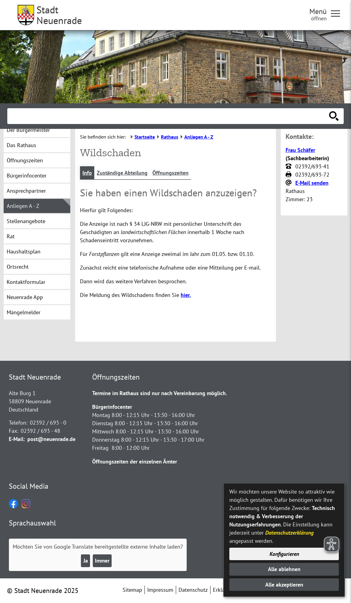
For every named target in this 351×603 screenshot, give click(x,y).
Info (87, 172)
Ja (85, 560)
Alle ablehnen (284, 569)
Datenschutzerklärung (289, 532)
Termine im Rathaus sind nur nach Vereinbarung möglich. (159, 393)
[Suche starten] (334, 116)
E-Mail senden (311, 182)
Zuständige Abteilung (122, 172)
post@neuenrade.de (51, 439)
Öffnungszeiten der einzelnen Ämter (134, 461)
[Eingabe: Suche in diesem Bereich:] (169, 116)
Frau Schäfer (300, 149)
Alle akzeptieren (284, 584)
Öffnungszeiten (170, 172)
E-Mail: (17, 439)
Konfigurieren (284, 553)
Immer (102, 560)
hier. (186, 294)
